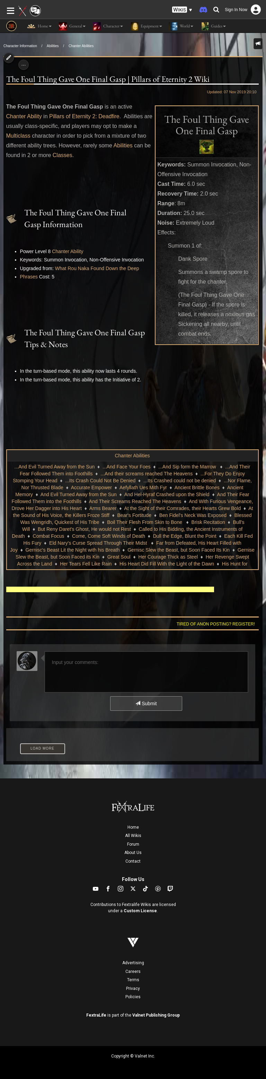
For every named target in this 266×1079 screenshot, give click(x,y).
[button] (182, 10)
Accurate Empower (91, 487)
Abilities (53, 46)
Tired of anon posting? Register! (216, 624)
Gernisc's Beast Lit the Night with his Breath (73, 550)
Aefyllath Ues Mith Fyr (143, 487)
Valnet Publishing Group (156, 1015)
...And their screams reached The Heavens (146, 473)
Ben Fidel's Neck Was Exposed (193, 515)
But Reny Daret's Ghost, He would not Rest (84, 529)
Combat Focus (48, 536)
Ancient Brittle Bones (197, 487)
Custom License (140, 910)
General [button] (72, 26)
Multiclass (18, 136)
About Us (133, 852)
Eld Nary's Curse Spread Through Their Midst (98, 543)
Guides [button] (213, 26)
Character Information (20, 46)
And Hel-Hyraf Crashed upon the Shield (167, 494)
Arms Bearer (103, 508)
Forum (133, 844)
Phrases (29, 276)
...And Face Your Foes (127, 466)
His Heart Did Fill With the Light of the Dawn (166, 564)
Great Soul (119, 557)
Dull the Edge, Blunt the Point (184, 536)
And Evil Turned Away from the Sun (79, 494)
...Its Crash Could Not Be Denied (100, 480)
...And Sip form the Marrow (187, 466)
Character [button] (107, 26)
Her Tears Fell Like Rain (86, 564)
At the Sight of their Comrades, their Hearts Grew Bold (182, 508)
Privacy (133, 988)
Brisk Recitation (208, 522)
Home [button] (39, 26)
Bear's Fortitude (134, 515)
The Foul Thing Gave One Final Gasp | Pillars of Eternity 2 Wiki (108, 79)
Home (133, 827)
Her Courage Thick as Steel (168, 557)
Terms (133, 979)
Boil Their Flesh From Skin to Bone (145, 522)
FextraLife (96, 1015)
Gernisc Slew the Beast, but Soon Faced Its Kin (178, 550)
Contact (133, 861)
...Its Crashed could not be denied (179, 480)
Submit (146, 703)
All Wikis (133, 835)
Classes (62, 155)
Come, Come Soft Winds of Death (108, 536)
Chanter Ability (24, 116)
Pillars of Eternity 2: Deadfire (84, 116)
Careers (133, 971)
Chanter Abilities (81, 46)
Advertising (133, 962)
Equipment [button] (146, 26)
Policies (133, 996)
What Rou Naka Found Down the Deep (97, 268)
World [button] (181, 26)
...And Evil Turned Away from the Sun (55, 466)
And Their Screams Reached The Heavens (135, 501)
